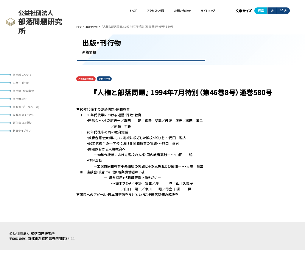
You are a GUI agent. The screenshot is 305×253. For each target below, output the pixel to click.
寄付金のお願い (26, 131)
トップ (114, 11)
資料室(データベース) (30, 113)
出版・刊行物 (23, 84)
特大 (283, 11)
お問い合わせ (174, 11)
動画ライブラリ (25, 141)
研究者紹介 (22, 103)
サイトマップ (205, 11)
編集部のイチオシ (27, 122)
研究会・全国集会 (27, 94)
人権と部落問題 (88, 81)
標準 (261, 11)
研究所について (25, 75)
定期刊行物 (112, 81)
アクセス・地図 (141, 11)
